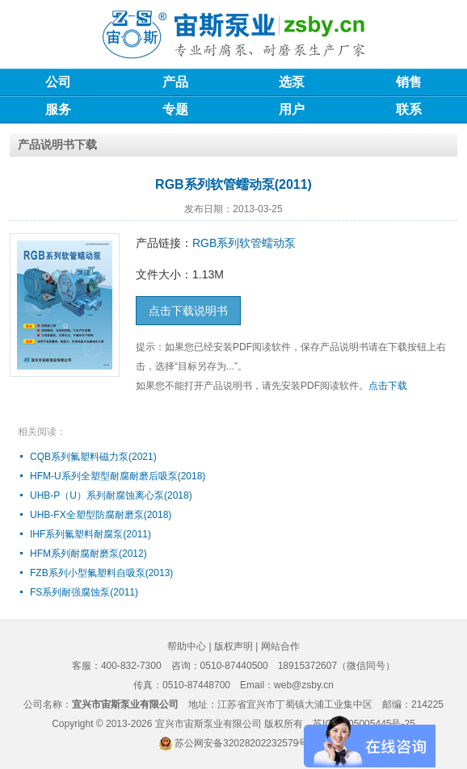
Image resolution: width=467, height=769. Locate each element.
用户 (292, 109)
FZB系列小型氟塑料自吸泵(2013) (101, 573)
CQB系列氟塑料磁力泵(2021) (93, 456)
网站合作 (280, 646)
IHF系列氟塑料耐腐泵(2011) (90, 534)
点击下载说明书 (188, 310)
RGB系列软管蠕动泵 (244, 242)
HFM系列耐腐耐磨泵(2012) (88, 553)
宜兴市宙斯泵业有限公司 (208, 723)
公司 (58, 82)
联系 (409, 109)
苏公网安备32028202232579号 (241, 743)
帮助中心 (186, 646)
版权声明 (233, 646)
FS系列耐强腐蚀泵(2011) (84, 592)
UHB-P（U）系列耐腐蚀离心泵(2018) (111, 495)
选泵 (292, 82)
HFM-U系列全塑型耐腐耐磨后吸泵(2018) (117, 476)
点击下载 (387, 385)
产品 (175, 82)
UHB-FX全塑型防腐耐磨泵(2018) (100, 514)
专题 (175, 109)
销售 (409, 82)
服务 (58, 109)
